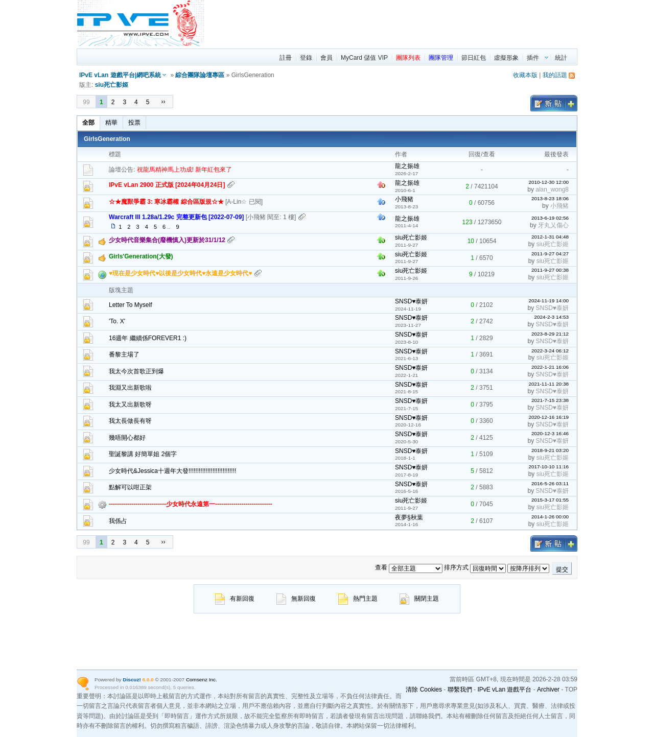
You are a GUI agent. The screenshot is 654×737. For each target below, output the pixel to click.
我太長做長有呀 (130, 420)
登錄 (306, 57)
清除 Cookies (424, 689)
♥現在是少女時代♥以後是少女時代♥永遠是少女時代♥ (180, 273)
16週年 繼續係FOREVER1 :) (147, 338)
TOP (571, 689)
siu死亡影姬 (111, 84)
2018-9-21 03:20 (550, 450)
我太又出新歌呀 (130, 404)
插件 (533, 57)
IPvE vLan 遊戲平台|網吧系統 (120, 75)
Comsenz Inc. (201, 679)
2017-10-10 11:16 (548, 466)
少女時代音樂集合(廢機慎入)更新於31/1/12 (167, 240)
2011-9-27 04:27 (550, 253)
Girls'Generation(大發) (141, 256)
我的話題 (555, 75)
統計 (561, 57)
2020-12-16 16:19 (548, 417)
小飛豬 (404, 199)
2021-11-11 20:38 (548, 384)
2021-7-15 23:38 (550, 400)
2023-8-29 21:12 (550, 334)
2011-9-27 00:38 (550, 270)
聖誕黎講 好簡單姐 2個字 (143, 454)
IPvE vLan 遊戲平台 (504, 689)
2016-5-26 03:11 (550, 483)
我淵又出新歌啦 (130, 387)
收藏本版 (525, 75)
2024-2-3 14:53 (551, 317)
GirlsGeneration (107, 138)
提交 (562, 569)
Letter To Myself (130, 304)
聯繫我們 (460, 689)
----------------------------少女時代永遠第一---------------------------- (190, 504)
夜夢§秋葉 (409, 517)
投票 (134, 122)
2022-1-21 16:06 (550, 367)
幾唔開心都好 (127, 437)
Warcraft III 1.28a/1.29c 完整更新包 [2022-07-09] (176, 217)
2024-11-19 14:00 (548, 300)
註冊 (285, 57)
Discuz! (132, 679)
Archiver (548, 689)
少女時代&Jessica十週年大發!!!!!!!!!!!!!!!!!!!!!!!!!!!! (172, 470)
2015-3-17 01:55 (550, 500)
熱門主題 (358, 598)
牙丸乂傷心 (553, 225)
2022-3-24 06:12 (550, 350)
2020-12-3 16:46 (550, 433)
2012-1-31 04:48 (550, 237)
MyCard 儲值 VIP (364, 57)
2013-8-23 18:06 (550, 198)
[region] (391, 23)
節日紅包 (473, 57)
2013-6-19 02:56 (550, 218)
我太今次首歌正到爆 (136, 371)
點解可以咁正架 (130, 487)
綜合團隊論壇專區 (199, 75)
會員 (326, 57)
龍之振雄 (407, 166)
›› (163, 101)
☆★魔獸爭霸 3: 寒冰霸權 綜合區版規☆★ (166, 201)
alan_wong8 (552, 189)
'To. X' (117, 321)
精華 (111, 122)
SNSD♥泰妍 (411, 301)
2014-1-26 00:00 (550, 516)
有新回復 (234, 598)
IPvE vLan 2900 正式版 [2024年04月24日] (167, 184)
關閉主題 (419, 598)
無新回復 (296, 598)
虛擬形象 (506, 57)
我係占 (118, 521)
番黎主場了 (124, 354)
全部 (88, 122)
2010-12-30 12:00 (548, 182)
